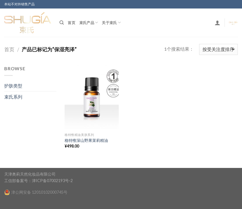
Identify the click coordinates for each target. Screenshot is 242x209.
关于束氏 (111, 22)
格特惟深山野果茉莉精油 (86, 140)
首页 (71, 22)
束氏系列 (13, 96)
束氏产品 (88, 22)
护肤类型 (13, 85)
